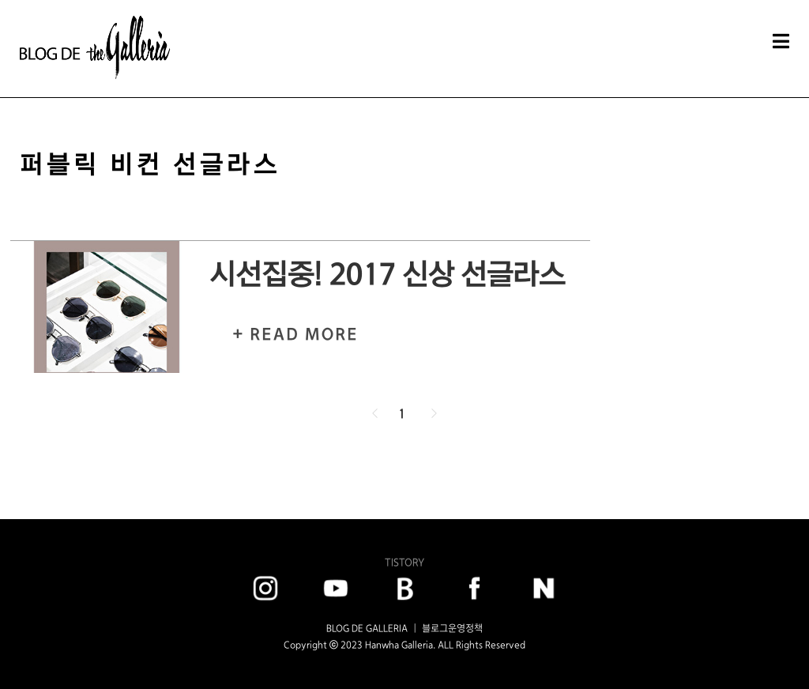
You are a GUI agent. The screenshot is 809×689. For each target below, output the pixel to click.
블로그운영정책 (452, 628)
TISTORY (404, 562)
